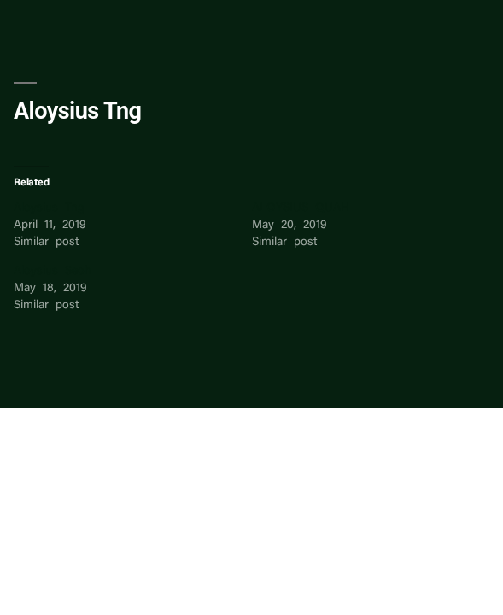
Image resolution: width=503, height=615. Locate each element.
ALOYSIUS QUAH (300, 208)
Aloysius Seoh (52, 272)
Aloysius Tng (49, 208)
